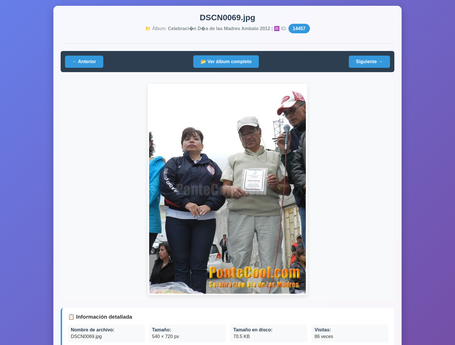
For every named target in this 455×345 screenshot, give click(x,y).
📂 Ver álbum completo (226, 61)
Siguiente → (369, 61)
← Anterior (84, 61)
